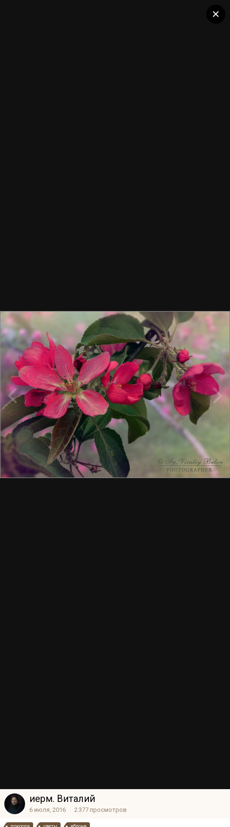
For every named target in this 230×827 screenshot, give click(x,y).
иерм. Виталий (62, 798)
